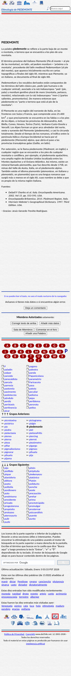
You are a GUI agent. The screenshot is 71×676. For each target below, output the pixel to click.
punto (32, 518)
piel (31, 429)
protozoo (9, 512)
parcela (8, 382)
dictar (13, 581)
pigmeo (33, 448)
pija (31, 455)
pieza (7, 442)
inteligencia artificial (35, 643)
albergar (34, 596)
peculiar (33, 391)
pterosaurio (10, 515)
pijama (8, 458)
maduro (60, 605)
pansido (8, 375)
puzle (7, 521)
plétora (8, 480)
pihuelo (8, 455)
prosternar (34, 509)
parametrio (35, 379)
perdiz (7, 401)
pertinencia (10, 407)
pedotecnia (10, 395)
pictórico (9, 423)
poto (6, 493)
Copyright (30, 634)
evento (34, 593)
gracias (16, 609)
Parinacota (35, 382)
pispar (7, 474)
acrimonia (61, 593)
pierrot (33, 439)
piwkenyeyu (35, 474)
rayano (33, 581)
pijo (6, 468)
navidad (16, 593)
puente (33, 515)
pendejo (5, 609)
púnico (17, 605)
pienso (7, 436)
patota (32, 388)
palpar (7, 372)
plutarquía (58, 581)
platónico (34, 477)
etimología (48, 605)
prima (32, 499)
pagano (33, 366)
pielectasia (10, 433)
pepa (31, 398)
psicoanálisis (36, 512)
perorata (33, 404)
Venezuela (6, 605)
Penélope (23, 581)
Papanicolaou (36, 375)
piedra (7, 429)
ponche (33, 487)
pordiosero (10, 490)
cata (25, 605)
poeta (7, 483)
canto (51, 593)
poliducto (34, 483)
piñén (32, 468)
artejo (43, 593)
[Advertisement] (35, 27)
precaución (35, 493)
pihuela (33, 452)
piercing (33, 436)
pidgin (32, 423)
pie (6, 426)
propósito (9, 509)
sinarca (5, 584)
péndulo (8, 398)
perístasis (9, 404)
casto (14, 584)
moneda (5, 593)
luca (32, 605)
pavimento (10, 391)
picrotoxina (10, 420)
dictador (22, 584)
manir (4, 581)
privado (8, 502)
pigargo (33, 445)
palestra (33, 369)
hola (38, 605)
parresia (8, 385)
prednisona (10, 496)
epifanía (25, 609)
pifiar (7, 445)
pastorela (9, 388)
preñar (32, 496)
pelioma (33, 395)
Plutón (32, 480)
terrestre (23, 596)
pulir (6, 518)
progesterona (11, 506)
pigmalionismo (12, 448)
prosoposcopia (9, 596)
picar (7, 410)
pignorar (8, 452)
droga (26, 593)
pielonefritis (35, 433)
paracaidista (10, 379)
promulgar (34, 506)
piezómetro (35, 442)
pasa (31, 385)
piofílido (8, 471)
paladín (8, 369)
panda (32, 372)
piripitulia (34, 471)
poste (32, 490)
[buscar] (27, 562)
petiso (32, 407)
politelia (8, 487)
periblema (34, 401)
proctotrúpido (36, 502)
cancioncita (45, 581)
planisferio (10, 477)
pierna (7, 439)
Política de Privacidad (14, 634)
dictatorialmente (38, 584)
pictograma (35, 420)
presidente (10, 499)
